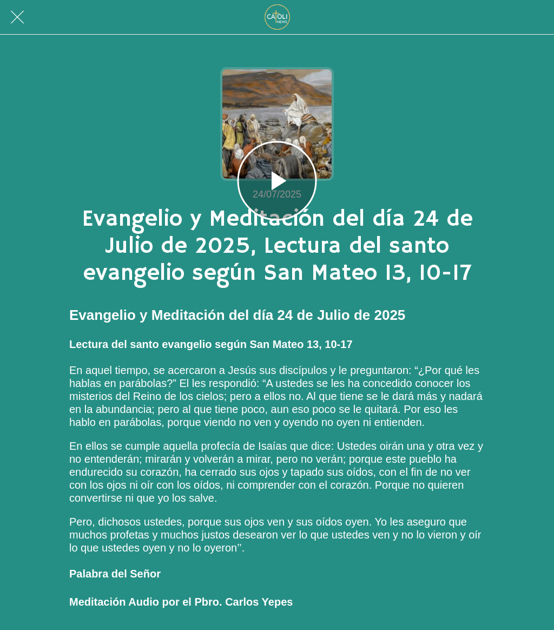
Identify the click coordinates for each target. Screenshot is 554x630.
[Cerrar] (17, 17)
